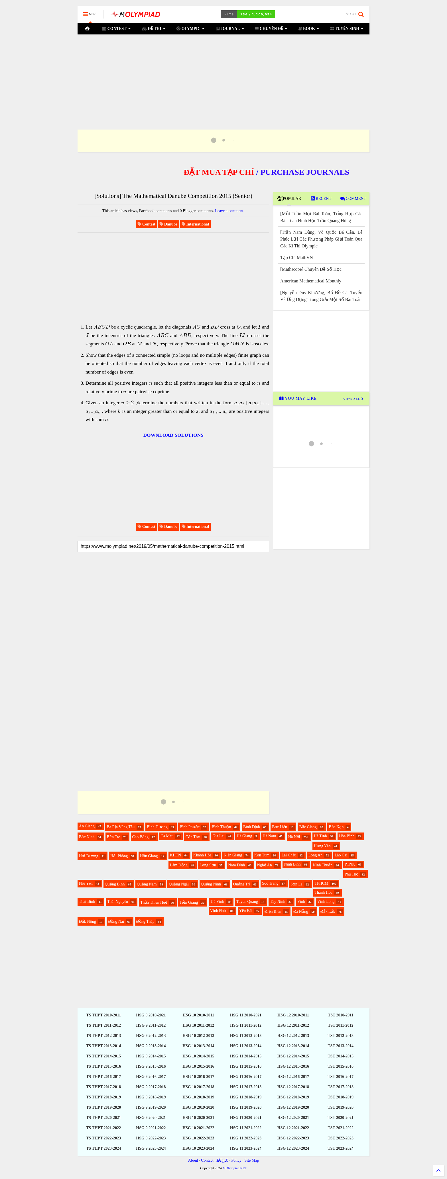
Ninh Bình (292, 864)
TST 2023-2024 (340, 1148)
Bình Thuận (221, 827)
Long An (315, 855)
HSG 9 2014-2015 (151, 1056)
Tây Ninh (277, 901)
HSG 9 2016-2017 (151, 1077)
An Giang (87, 826)
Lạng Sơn (208, 865)
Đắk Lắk (327, 911)
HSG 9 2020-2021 (151, 1118)
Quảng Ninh (211, 884)
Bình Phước (190, 827)
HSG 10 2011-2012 (198, 1025)
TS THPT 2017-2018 (103, 1087)
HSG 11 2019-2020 (245, 1107)
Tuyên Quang (247, 901)
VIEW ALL (353, 399)
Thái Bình (87, 901)
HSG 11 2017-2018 (245, 1087)
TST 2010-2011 (340, 1015)
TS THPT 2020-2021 (103, 1118)
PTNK (350, 864)
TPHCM (321, 883)
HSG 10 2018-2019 (198, 1097)
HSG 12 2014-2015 (293, 1056)
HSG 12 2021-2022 (293, 1128)
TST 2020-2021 (340, 1118)
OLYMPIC (190, 28)
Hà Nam (269, 836)
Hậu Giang (149, 856)
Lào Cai (341, 855)
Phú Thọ (352, 874)
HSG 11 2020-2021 (245, 1118)
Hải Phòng (119, 856)
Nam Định (236, 865)
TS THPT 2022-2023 (103, 1138)
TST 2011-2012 (340, 1025)
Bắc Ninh (87, 837)
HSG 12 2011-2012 (293, 1025)
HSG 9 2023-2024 (151, 1148)
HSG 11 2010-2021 (245, 1015)
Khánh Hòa (202, 855)
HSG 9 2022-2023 (151, 1138)
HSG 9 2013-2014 (151, 1046)
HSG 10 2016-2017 (198, 1077)
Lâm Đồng (178, 865)
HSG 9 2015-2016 (151, 1066)
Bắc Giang (307, 827)
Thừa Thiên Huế (153, 902)
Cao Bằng (140, 837)
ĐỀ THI (153, 28)
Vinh (301, 901)
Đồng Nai (116, 921)
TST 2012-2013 (340, 1036)
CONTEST (116, 28)
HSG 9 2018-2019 (151, 1097)
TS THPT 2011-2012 (103, 1025)
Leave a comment (229, 211)
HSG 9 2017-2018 (151, 1087)
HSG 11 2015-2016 (245, 1066)
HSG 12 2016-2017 (293, 1077)
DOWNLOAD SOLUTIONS (173, 435)
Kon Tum (261, 855)
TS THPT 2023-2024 (103, 1148)
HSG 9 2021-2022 (151, 1128)
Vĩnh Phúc (218, 911)
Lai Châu (289, 855)
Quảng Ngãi (179, 884)
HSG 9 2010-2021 (151, 1015)
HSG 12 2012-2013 (293, 1036)
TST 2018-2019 (340, 1097)
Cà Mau (166, 836)
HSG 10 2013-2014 (198, 1046)
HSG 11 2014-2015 (245, 1056)
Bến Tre (113, 837)
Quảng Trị (241, 884)
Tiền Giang (189, 902)
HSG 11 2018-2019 (245, 1097)
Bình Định (251, 827)
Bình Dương (157, 827)
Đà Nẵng (300, 911)
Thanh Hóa (324, 892)
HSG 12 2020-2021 (293, 1118)
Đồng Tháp (145, 921)
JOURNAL (230, 28)
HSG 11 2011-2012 (245, 1025)
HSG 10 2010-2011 (198, 1015)
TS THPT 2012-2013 (103, 1036)
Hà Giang (244, 836)
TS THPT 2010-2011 (103, 1015)
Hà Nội (294, 837)
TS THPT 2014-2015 (103, 1056)
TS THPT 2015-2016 (103, 1066)
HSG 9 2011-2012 (151, 1025)
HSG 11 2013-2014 (245, 1046)
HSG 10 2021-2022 (198, 1128)
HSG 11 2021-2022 (245, 1128)
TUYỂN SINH (346, 28)
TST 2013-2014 (340, 1046)
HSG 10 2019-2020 (198, 1107)
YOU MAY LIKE (299, 398)
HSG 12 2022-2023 (293, 1138)
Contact (207, 1160)
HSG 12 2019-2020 (293, 1107)
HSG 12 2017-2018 (293, 1087)
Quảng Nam (147, 884)
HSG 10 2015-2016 (198, 1066)
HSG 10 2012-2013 (198, 1036)
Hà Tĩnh (320, 836)
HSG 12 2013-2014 (293, 1046)
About (193, 1160)
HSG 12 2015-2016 (293, 1066)
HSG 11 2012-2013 (245, 1036)
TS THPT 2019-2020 (103, 1107)
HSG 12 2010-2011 (293, 1015)
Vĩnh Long (326, 901)
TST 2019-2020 (340, 1107)
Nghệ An (264, 865)
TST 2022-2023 (340, 1138)
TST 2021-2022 (340, 1128)
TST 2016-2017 (340, 1077)
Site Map (251, 1160)
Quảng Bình (115, 884)
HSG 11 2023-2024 (245, 1148)
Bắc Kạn (336, 827)
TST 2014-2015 (340, 1056)
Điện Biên (273, 911)
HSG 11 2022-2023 (245, 1138)
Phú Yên (86, 883)
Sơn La (296, 884)
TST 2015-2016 (340, 1066)
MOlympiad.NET (235, 1168)
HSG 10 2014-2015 (198, 1056)
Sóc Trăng (270, 883)
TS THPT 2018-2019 (103, 1097)
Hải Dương (88, 856)
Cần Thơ (193, 837)
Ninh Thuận (322, 865)
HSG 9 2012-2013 (151, 1036)
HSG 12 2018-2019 (293, 1097)
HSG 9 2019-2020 (151, 1107)
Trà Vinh (217, 901)
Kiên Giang (233, 855)
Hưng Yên (322, 846)
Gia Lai (218, 836)
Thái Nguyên (117, 901)
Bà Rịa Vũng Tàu (121, 827)
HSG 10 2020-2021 (198, 1118)
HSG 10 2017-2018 (198, 1087)
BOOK (308, 28)
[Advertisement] (223, 75)
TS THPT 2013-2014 (103, 1046)
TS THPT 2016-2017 (103, 1077)
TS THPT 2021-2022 (103, 1128)
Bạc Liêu (279, 827)
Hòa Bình (346, 836)
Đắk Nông (87, 921)
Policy (236, 1160)
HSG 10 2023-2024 (198, 1148)
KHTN (175, 855)
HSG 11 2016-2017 (245, 1077)
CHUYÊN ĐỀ (271, 28)
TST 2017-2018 (340, 1087)
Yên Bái (245, 911)
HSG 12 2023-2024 (293, 1148)
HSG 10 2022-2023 (198, 1138)
